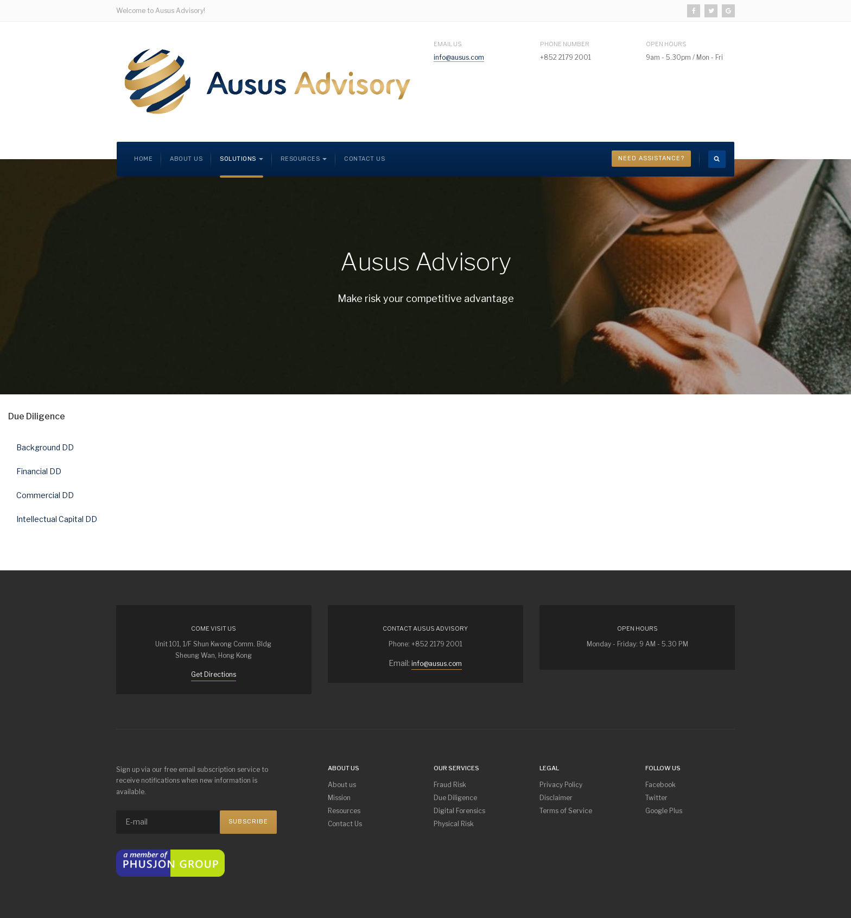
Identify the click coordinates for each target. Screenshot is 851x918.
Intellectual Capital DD (56, 519)
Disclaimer (556, 798)
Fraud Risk (450, 785)
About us (186, 158)
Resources (344, 811)
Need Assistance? (651, 158)
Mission (339, 798)
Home (143, 158)
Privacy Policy (560, 785)
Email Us (448, 44)
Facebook (660, 785)
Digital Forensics (459, 811)
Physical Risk (454, 824)
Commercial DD (45, 495)
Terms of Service (565, 811)
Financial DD (38, 471)
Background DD (45, 447)
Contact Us (364, 158)
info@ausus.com (459, 57)
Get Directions (213, 674)
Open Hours (666, 44)
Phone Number (564, 44)
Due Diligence (455, 798)
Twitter (656, 798)
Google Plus (663, 811)
